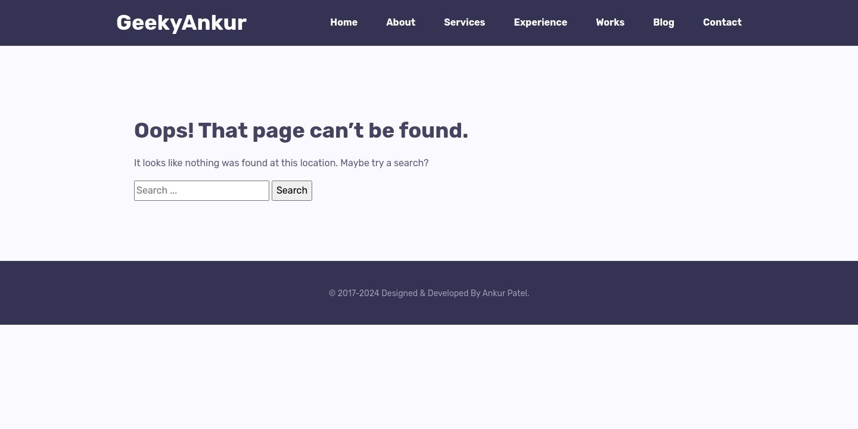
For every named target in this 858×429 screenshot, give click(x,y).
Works (610, 22)
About (400, 22)
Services (464, 22)
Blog (663, 22)
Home (344, 22)
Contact (722, 22)
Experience (540, 22)
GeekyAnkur (181, 22)
